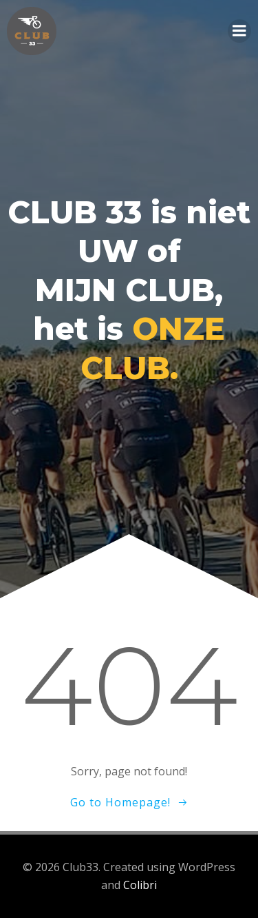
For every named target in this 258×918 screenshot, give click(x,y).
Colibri (140, 884)
